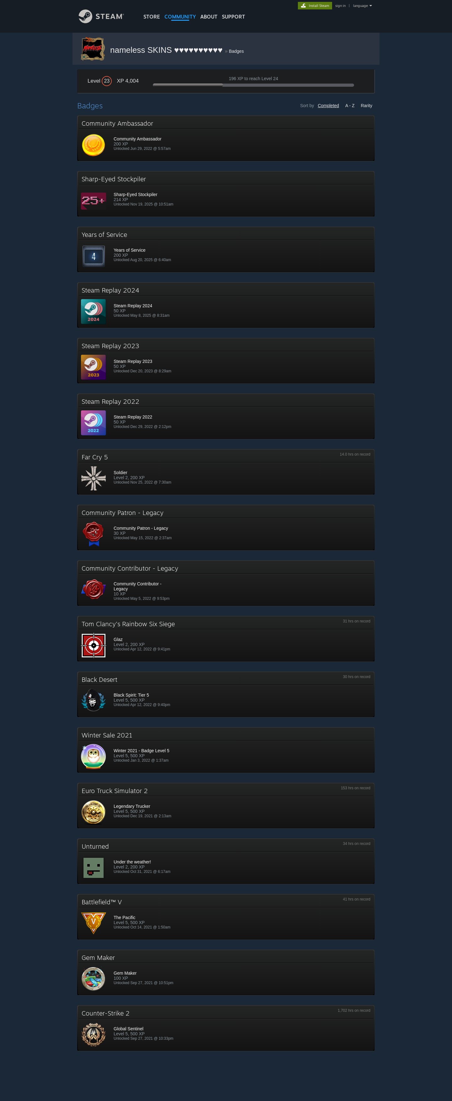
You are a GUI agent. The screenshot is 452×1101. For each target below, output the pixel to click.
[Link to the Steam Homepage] (106, 21)
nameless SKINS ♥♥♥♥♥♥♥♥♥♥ (167, 50)
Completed (328, 105)
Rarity (366, 105)
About (209, 17)
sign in (340, 5)
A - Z (350, 105)
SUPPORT (233, 17)
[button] (226, 138)
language (360, 5)
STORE (151, 17)
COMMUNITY (180, 17)
